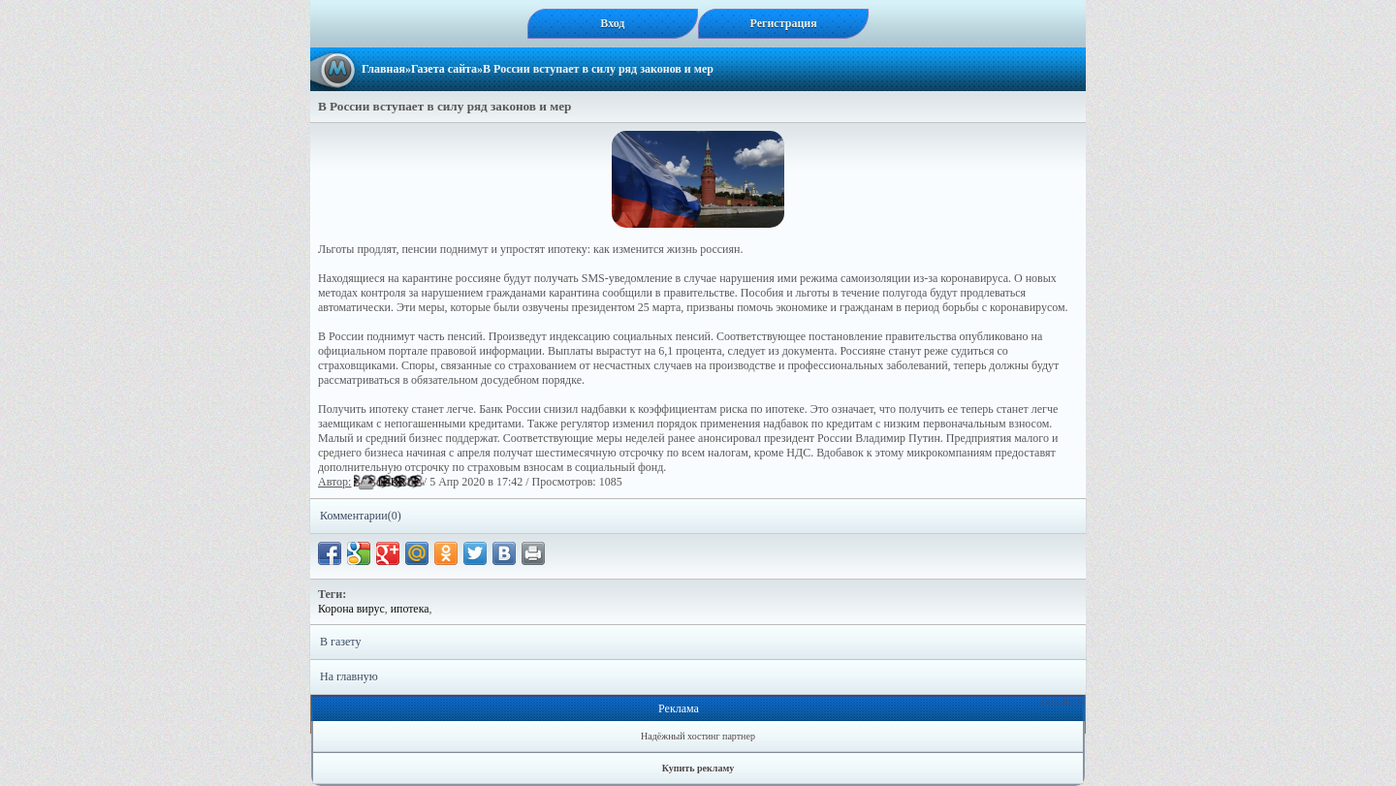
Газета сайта (444, 69)
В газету (340, 641)
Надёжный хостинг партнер (698, 736)
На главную (349, 676)
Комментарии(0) (360, 515)
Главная (383, 69)
